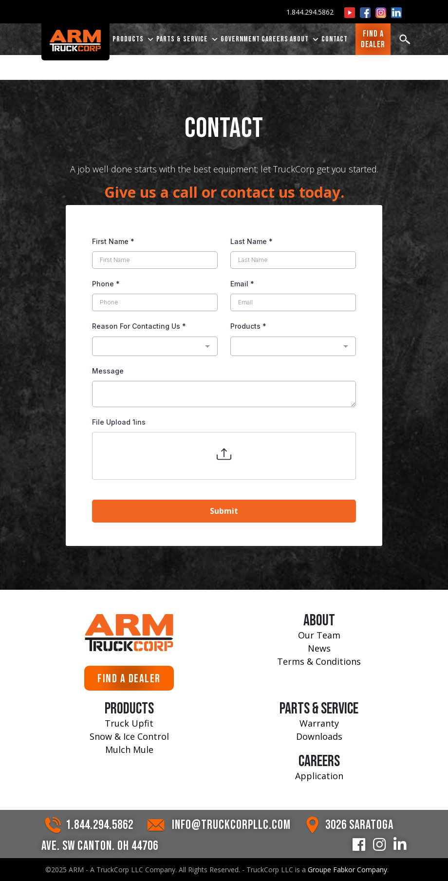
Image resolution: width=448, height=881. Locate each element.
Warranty (319, 723)
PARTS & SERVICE (187, 40)
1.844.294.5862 (310, 12)
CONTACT (334, 39)
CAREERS (274, 39)
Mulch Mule (129, 749)
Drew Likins (368, 59)
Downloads (319, 736)
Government (240, 39)
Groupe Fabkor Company (347, 869)
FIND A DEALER (129, 679)
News (319, 648)
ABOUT (305, 40)
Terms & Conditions (319, 661)
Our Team (319, 635)
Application (319, 776)
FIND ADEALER (373, 39)
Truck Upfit (129, 723)
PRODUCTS (133, 40)
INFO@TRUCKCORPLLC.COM (231, 825)
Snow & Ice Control (129, 736)
